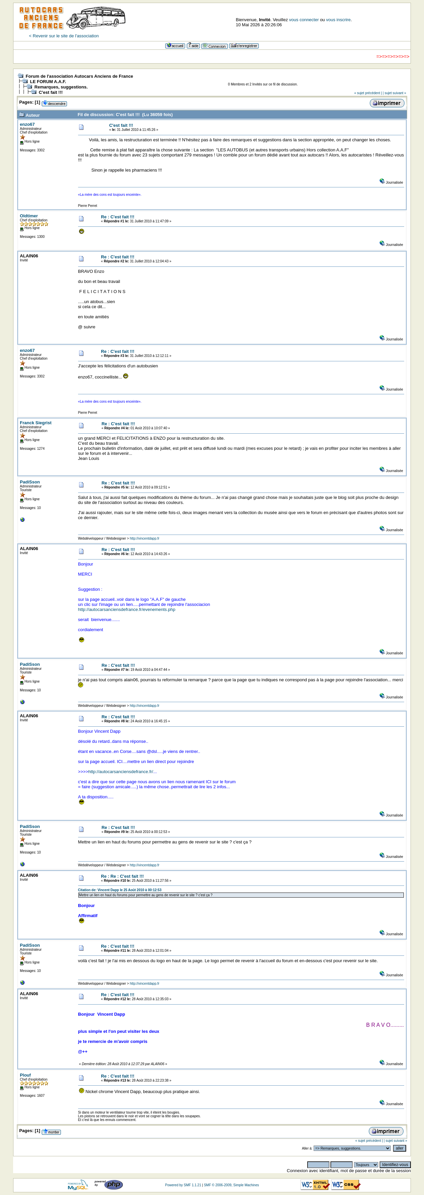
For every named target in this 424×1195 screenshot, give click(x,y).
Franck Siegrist (35, 422)
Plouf (25, 1075)
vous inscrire (338, 19)
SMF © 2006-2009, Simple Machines (231, 1185)
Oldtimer (29, 215)
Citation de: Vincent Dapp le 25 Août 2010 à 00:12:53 (120, 890)
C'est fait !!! (51, 92)
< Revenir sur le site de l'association (64, 35)
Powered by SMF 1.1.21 (183, 1185)
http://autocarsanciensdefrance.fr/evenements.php (126, 609)
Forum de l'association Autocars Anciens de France (79, 76)
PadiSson (30, 481)
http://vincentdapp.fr (145, 538)
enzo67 (27, 124)
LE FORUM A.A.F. (48, 81)
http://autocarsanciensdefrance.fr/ (120, 771)
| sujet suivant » (394, 93)
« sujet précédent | (368, 93)
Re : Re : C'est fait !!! (122, 876)
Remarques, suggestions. (60, 86)
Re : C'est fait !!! (117, 216)
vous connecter (304, 19)
